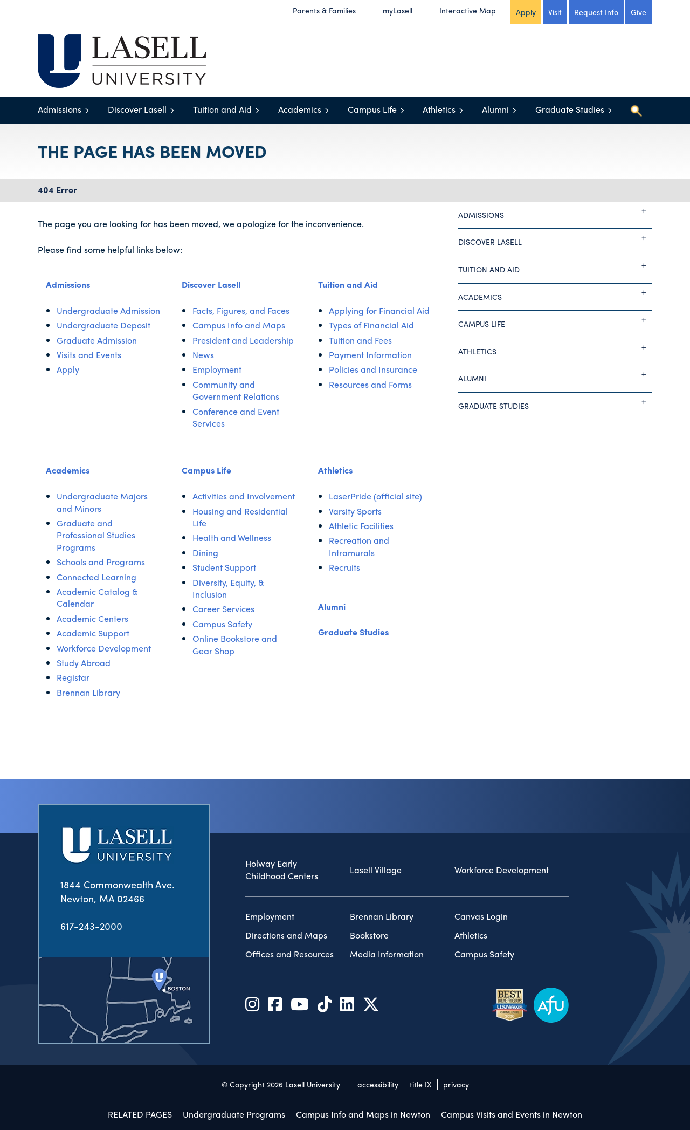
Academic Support (93, 633)
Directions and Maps (286, 935)
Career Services (223, 608)
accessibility (377, 1084)
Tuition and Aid (222, 109)
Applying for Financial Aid (379, 310)
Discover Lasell (137, 109)
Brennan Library (88, 692)
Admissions (59, 109)
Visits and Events (89, 354)
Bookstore (369, 935)
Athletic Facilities (361, 525)
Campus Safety (222, 624)
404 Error (57, 189)
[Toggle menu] (87, 110)
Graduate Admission (97, 340)
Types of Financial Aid (371, 325)
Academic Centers (92, 618)
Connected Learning (96, 577)
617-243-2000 (91, 926)
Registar (73, 677)
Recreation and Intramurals (359, 546)
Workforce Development (104, 648)
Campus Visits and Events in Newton (511, 1114)
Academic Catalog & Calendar (97, 597)
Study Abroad (84, 662)
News (203, 354)
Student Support (224, 567)
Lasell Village (376, 870)
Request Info (596, 11)
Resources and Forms (370, 384)
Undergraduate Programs (234, 1114)
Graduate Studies (569, 109)
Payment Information (370, 354)
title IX (421, 1084)
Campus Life (372, 109)
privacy (456, 1084)
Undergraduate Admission (108, 310)
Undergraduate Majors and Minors (102, 502)
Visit (555, 11)
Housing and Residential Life (240, 517)
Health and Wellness (231, 537)
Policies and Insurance (373, 369)
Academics (299, 109)
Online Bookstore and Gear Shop (234, 644)
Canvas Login (481, 916)
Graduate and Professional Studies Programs (96, 535)
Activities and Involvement (243, 496)
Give (638, 11)
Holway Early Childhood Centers (281, 870)
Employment (217, 369)
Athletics (439, 109)
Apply (526, 11)
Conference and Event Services (235, 417)
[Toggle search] (636, 110)
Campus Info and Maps (238, 325)
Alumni (495, 109)
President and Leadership (243, 340)
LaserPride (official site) (375, 496)
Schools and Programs (101, 562)
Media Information (387, 954)
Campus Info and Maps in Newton (363, 1114)
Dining (205, 552)
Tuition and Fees (360, 340)
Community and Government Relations (235, 390)
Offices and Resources (289, 954)
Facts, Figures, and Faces (240, 310)
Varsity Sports (355, 511)
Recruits (344, 567)
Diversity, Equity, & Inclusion (228, 588)
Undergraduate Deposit (103, 325)
